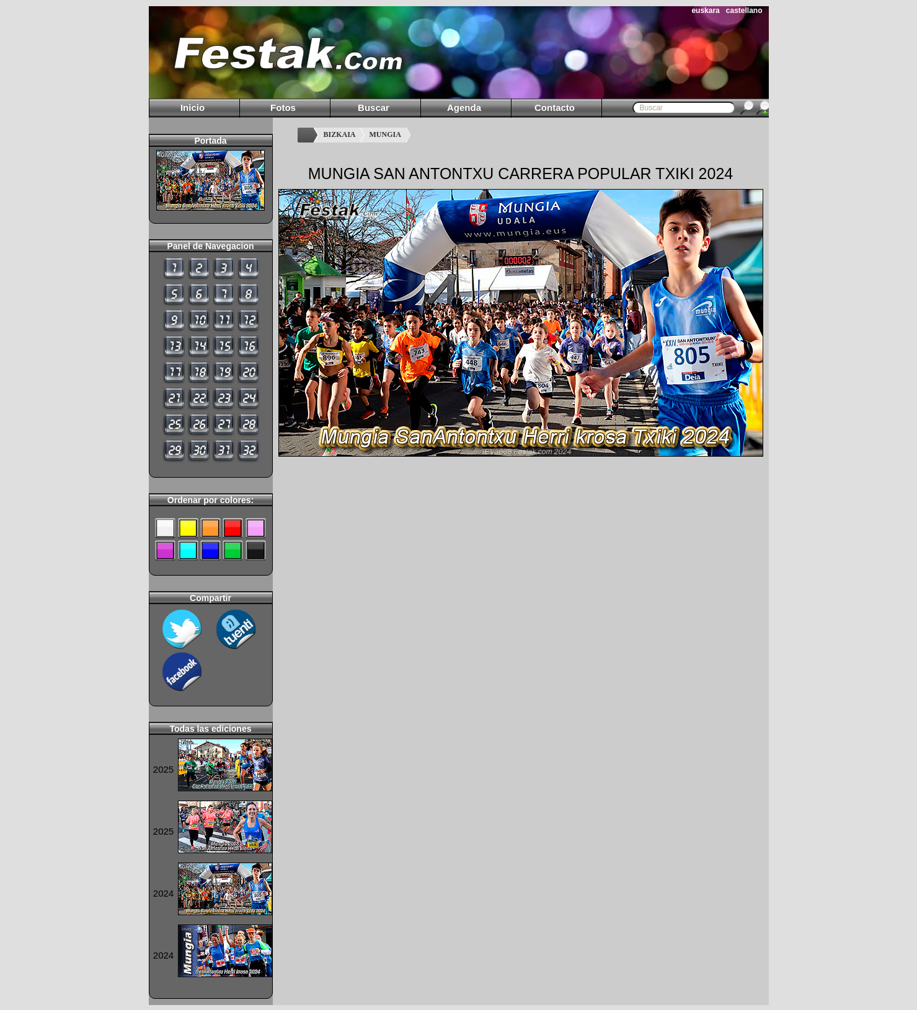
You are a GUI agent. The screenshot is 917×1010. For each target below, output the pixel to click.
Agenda (464, 107)
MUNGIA (385, 134)
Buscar (373, 107)
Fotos (283, 107)
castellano (744, 10)
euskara (705, 10)
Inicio (192, 107)
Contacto (554, 107)
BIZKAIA (340, 134)
